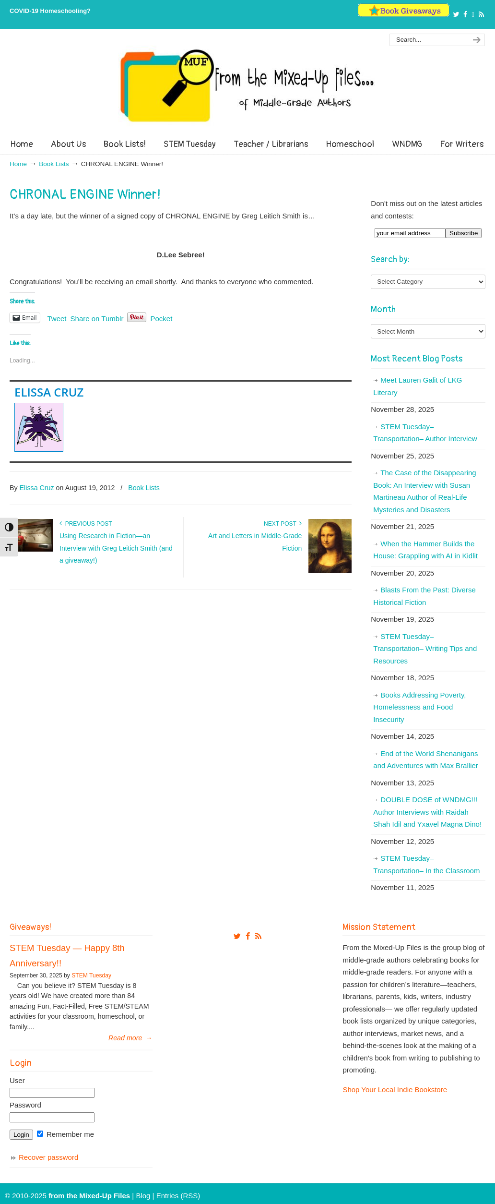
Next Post (283, 523)
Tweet (57, 317)
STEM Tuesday (91, 975)
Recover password (48, 1157)
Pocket (161, 318)
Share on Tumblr (97, 317)
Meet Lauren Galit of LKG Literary (417, 386)
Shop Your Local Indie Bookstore (394, 1089)
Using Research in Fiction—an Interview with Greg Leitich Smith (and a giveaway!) (116, 548)
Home (18, 164)
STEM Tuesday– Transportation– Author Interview (425, 432)
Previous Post (85, 523)
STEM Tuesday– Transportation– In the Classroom (426, 864)
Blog (143, 1196)
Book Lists (54, 164)
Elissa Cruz (48, 392)
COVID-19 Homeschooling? (50, 10)
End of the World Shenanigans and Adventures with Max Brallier (425, 759)
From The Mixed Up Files (247, 85)
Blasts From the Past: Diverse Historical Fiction (424, 596)
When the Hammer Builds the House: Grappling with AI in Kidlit (425, 550)
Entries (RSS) (178, 1196)
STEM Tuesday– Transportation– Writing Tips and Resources (425, 648)
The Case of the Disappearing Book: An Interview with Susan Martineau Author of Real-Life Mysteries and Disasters (424, 491)
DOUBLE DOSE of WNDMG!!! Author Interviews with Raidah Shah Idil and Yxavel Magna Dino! (427, 811)
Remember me (65, 1134)
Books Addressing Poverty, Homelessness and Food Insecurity (419, 707)
